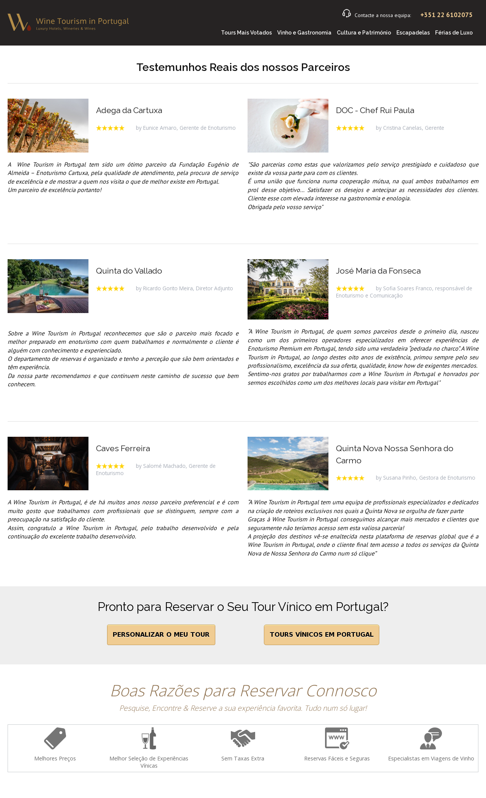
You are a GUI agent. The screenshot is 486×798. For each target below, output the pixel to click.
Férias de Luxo (454, 33)
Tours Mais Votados (246, 33)
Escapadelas (413, 33)
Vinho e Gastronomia (304, 33)
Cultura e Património (364, 33)
